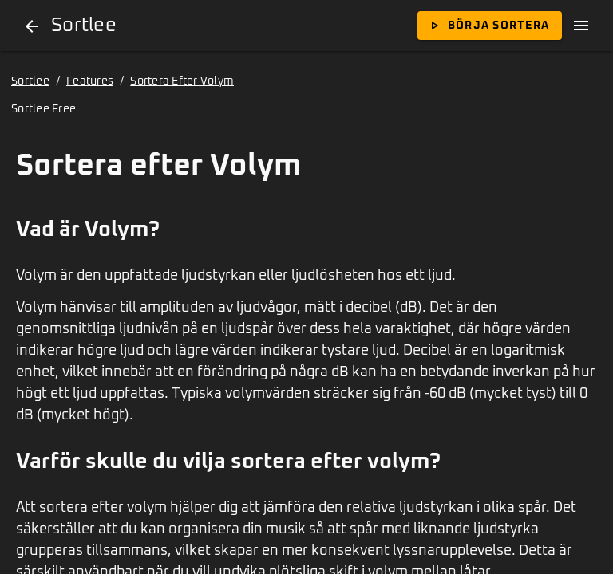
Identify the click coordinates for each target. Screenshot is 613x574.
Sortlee (30, 81)
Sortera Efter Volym (182, 81)
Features (89, 81)
